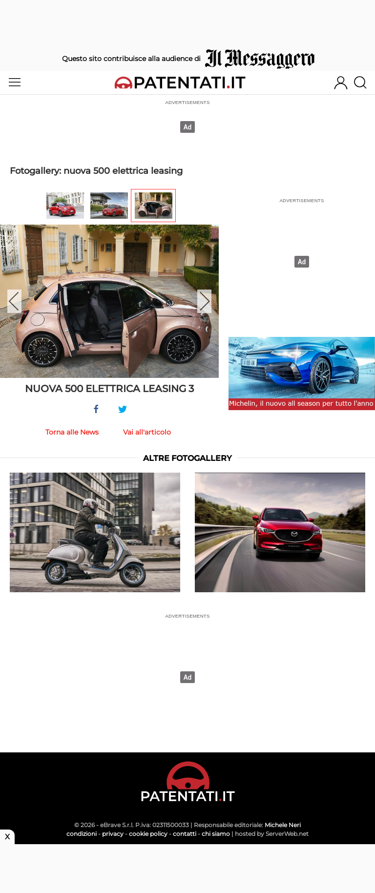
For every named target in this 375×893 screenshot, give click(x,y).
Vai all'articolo (147, 432)
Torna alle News (72, 432)
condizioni (81, 833)
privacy (113, 833)
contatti (184, 833)
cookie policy (148, 833)
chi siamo (216, 833)
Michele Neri (283, 825)
